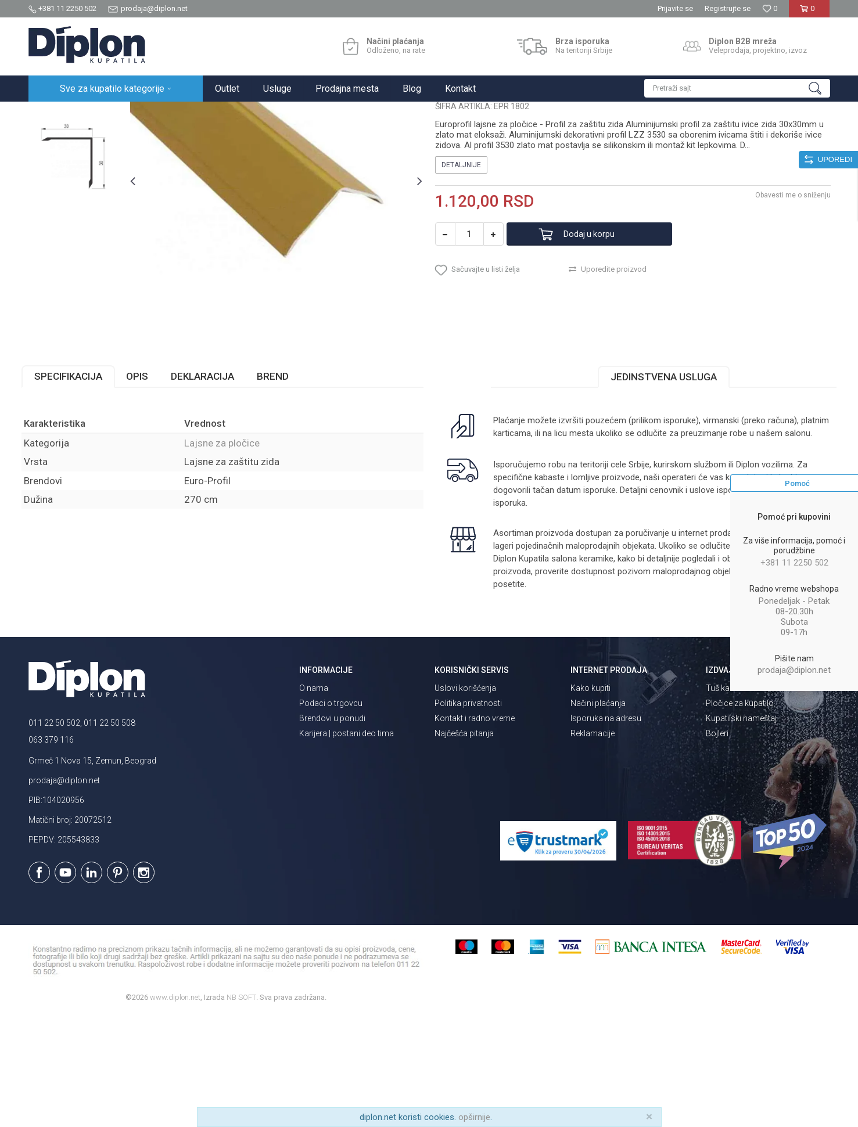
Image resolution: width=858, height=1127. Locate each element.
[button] (737, 88)
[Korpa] (809, 13)
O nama (313, 799)
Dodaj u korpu (599, 340)
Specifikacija (75, 488)
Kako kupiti (590, 799)
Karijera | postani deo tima (346, 844)
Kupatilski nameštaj (741, 829)
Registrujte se (728, 8)
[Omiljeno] (769, 8)
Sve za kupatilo (113, 114)
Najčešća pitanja (464, 844)
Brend (280, 488)
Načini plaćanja (598, 814)
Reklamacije (592, 844)
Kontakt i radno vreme (475, 829)
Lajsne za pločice (210, 114)
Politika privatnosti (468, 814)
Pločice (160, 114)
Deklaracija (209, 488)
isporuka (539, 614)
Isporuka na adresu (605, 829)
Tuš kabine (725, 799)
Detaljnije (461, 271)
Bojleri (717, 844)
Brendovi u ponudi (332, 829)
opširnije (474, 1117)
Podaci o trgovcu (330, 814)
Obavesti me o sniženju (786, 301)
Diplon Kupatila (54, 114)
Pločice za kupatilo (740, 814)
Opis (144, 488)
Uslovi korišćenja (465, 799)
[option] (78, 182)
